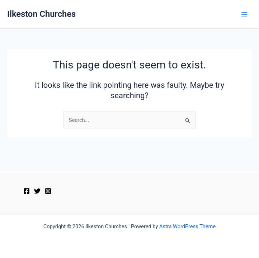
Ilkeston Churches (41, 14)
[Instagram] (48, 191)
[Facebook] (26, 191)
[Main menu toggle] (244, 14)
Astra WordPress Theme (187, 226)
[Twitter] (37, 191)
